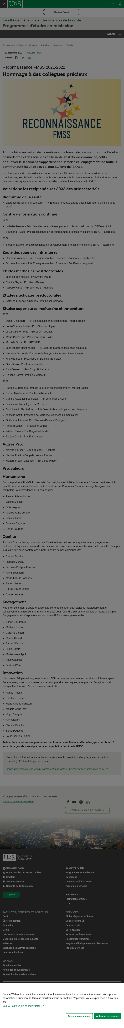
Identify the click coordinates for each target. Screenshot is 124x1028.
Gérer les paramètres (79, 1016)
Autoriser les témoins (107, 1016)
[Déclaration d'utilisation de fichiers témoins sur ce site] (62, 1005)
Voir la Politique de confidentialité (22, 1006)
